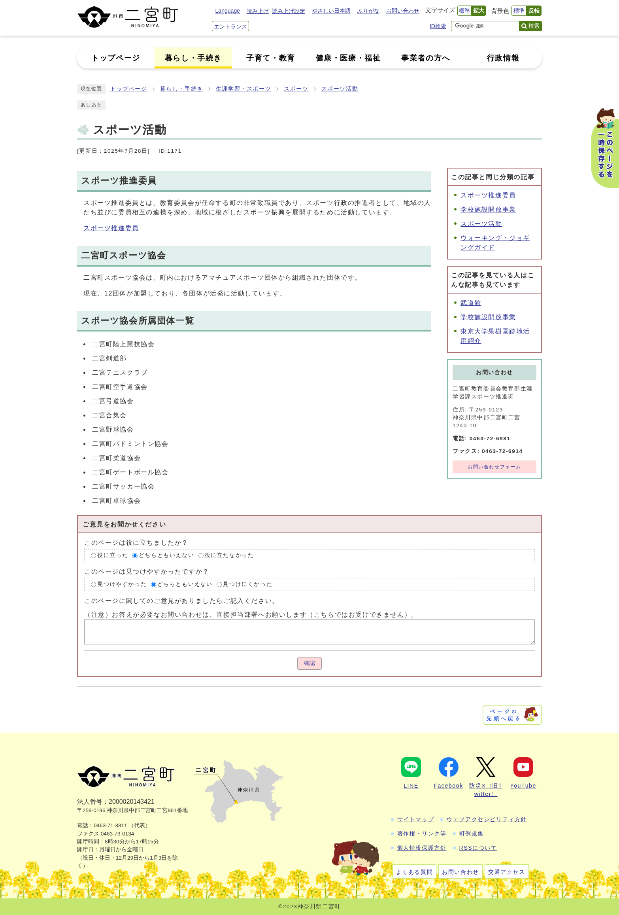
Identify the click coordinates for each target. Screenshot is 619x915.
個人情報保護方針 (422, 848)
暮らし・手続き (181, 89)
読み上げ (258, 11)
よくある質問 (414, 872)
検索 (534, 26)
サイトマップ (415, 819)
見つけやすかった (122, 584)
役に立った (112, 556)
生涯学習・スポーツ (243, 89)
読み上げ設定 (288, 11)
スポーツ (296, 89)
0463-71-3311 (110, 825)
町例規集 (471, 833)
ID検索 (438, 26)
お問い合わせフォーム (494, 466)
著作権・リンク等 (422, 833)
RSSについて (478, 848)
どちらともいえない (166, 556)
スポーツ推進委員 (111, 228)
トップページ (128, 89)
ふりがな (368, 11)
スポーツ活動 (340, 89)
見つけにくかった (247, 584)
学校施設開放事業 (488, 209)
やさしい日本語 (331, 11)
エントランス (230, 26)
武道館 (470, 302)
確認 (309, 663)
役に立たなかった (229, 556)
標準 (464, 11)
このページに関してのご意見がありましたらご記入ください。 (181, 600)
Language (227, 11)
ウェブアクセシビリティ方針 (487, 819)
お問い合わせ (402, 11)
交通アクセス (506, 872)
